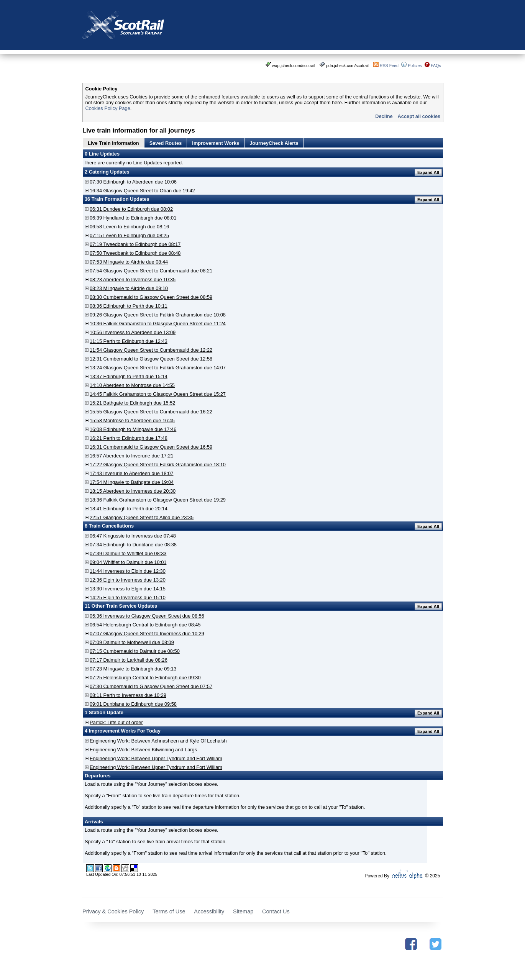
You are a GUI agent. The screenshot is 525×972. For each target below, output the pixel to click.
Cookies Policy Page (107, 108)
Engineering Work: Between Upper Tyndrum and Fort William (156, 758)
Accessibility (209, 911)
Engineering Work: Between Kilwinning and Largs (143, 749)
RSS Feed (389, 65)
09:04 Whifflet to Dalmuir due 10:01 (128, 562)
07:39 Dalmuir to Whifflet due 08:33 (128, 553)
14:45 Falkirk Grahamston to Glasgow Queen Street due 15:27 (158, 394)
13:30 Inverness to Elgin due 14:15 (128, 589)
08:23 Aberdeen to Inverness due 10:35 (133, 279)
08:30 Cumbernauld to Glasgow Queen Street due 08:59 (151, 297)
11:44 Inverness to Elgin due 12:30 (128, 571)
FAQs (436, 65)
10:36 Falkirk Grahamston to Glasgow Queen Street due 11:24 (158, 323)
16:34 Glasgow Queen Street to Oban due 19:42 (142, 190)
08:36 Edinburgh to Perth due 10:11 (128, 306)
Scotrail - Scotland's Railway (123, 25)
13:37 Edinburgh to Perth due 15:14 (128, 376)
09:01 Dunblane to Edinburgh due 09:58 (133, 704)
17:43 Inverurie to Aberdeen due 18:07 (131, 473)
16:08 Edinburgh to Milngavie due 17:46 (133, 429)
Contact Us (276, 911)
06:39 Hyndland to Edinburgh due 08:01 (133, 218)
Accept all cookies (419, 116)
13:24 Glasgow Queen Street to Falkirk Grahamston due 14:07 (158, 367)
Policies (415, 65)
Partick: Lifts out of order (116, 722)
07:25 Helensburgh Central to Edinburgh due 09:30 (145, 677)
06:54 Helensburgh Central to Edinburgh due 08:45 (145, 625)
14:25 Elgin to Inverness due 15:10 (128, 597)
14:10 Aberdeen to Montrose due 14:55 (132, 385)
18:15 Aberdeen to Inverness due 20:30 (133, 491)
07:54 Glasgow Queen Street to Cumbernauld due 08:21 (151, 271)
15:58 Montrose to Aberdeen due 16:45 (132, 420)
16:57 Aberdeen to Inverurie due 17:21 (131, 456)
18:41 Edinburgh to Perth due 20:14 (128, 508)
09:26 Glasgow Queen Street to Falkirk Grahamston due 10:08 (158, 315)
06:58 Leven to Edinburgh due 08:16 (129, 226)
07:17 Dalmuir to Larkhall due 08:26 (128, 660)
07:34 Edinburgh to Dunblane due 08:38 (133, 544)
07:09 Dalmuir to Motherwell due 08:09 (132, 642)
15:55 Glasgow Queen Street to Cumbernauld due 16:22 (151, 412)
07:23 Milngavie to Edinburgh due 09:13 (133, 669)
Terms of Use (169, 911)
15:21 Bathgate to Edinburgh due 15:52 (132, 403)
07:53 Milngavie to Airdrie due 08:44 (129, 262)
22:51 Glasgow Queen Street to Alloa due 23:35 (142, 517)
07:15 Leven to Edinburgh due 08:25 (129, 235)
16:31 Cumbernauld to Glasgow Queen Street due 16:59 (151, 447)
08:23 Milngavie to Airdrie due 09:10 (129, 288)
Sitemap (243, 911)
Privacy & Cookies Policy (113, 911)
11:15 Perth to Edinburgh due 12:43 (128, 341)
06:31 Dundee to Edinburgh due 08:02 (131, 209)
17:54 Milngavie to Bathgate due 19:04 (132, 482)
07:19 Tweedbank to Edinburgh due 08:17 (135, 244)
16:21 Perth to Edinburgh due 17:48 (128, 438)
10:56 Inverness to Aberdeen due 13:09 (133, 332)
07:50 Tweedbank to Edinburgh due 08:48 (135, 253)
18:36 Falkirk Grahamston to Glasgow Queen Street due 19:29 (158, 500)
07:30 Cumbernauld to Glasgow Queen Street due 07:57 (151, 686)
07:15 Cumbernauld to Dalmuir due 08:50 (135, 651)
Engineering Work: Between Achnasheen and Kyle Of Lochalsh (158, 741)
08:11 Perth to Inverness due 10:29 (128, 695)
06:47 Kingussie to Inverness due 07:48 (133, 536)
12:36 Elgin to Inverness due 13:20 (128, 580)
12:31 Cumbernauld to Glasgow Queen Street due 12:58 (151, 359)
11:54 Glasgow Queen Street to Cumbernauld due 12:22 (151, 350)
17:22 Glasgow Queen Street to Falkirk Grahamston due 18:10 (158, 464)
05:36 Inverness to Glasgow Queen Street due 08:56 (147, 616)
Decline (384, 116)
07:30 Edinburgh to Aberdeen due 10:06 (133, 182)
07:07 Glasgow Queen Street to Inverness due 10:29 (147, 633)
